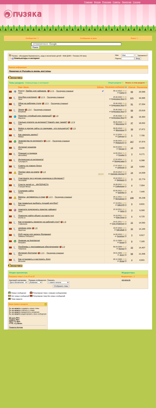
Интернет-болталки (27, 253)
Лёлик (121, 261)
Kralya (121, 93)
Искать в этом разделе (135, 83)
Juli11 (20, 130)
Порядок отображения (37, 280)
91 (132, 104)
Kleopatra (22, 242)
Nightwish (120, 180)
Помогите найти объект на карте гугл (36, 215)
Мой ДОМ (67, 56)
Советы (116, 2)
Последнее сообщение (115, 87)
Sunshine (120, 236)
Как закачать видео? (28, 134)
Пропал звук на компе (28, 172)
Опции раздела (114, 83)
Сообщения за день (88, 38)
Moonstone (120, 124)
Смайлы (12, 320)
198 (132, 198)
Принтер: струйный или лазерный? (35, 116)
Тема (20, 87)
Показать (51, 280)
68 (132, 92)
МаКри (21, 137)
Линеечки (126, 2)
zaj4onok (120, 167)
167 (132, 142)
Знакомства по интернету (30, 141)
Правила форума (16, 327)
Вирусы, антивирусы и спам (31, 197)
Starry (20, 143)
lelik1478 (120, 205)
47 (132, 123)
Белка (121, 242)
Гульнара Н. (23, 161)
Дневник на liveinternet (29, 240)
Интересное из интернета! (31, 159)
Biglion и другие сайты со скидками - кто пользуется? (43, 128)
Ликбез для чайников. (36, 91)
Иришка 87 (120, 143)
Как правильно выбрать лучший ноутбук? (38, 203)
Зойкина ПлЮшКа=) (26, 236)
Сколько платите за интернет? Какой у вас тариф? (42, 122)
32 (132, 229)
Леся (20, 99)
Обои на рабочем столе (29, 103)
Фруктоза (22, 230)
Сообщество (32, 38)
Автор (26, 87)
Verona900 (22, 180)
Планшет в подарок (27, 153)
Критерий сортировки (17, 280)
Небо (20, 93)
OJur (20, 124)
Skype (21, 109)
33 (132, 247)
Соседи (136, 2)
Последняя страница (64, 91)
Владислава (119, 161)
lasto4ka (121, 192)
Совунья (120, 136)
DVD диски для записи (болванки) (34, 234)
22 (132, 223)
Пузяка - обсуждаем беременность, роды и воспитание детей (36, 56)
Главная (88, 2)
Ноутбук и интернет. (27, 97)
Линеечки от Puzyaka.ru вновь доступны (30, 71)
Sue (19, 199)
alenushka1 (22, 155)
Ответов (131, 87)
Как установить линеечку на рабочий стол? (39, 222)
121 (132, 98)
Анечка (121, 249)
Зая (19, 105)
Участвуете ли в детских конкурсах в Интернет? (41, 178)
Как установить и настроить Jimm (34, 259)
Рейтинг (100, 87)
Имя (116, 55)
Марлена (21, 118)
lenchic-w (21, 218)
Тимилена (22, 249)
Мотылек (21, 205)
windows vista (24, 228)
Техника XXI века (80, 56)
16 (132, 166)
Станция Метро (24, 187)
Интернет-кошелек (27, 147)
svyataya (21, 168)
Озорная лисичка (117, 174)
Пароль (118, 58)
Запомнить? (141, 55)
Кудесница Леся (117, 99)
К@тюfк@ (120, 230)
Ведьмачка (120, 199)
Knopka (121, 155)
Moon (20, 174)
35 (132, 117)
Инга (20, 149)
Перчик (121, 149)
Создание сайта (26, 191)
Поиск (134, 38)
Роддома (106, 2)
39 (132, 129)
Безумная (22, 112)
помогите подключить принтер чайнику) (37, 209)
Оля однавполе (118, 224)
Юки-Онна (120, 217)
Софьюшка (119, 186)
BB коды (12, 318)
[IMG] (11, 321)
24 (132, 173)
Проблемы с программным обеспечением (38, 247)
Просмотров (142, 87)
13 (132, 148)
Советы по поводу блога (30, 166)
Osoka (20, 193)
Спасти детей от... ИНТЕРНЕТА (33, 184)
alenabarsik (126, 280)
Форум (97, 2)
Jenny (122, 255)
